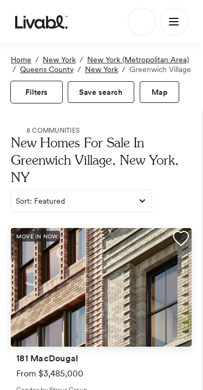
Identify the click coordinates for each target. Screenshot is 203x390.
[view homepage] (41, 21)
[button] (181, 240)
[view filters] (36, 92)
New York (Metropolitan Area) (138, 59)
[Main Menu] (174, 21)
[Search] (141, 21)
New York (59, 59)
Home (21, 59)
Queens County (47, 69)
